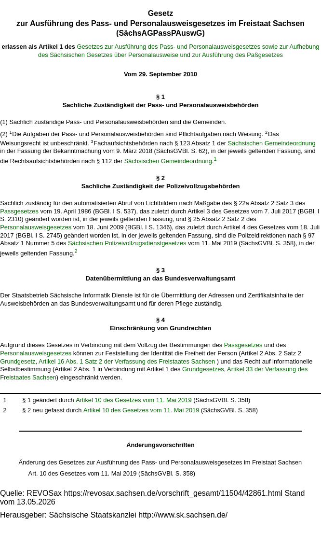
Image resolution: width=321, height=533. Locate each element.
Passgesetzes (19, 211)
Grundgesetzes (203, 369)
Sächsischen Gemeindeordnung (272, 143)
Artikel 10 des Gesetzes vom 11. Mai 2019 (133, 400)
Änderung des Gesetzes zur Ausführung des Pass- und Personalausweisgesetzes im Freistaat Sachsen (160, 462)
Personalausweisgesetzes (35, 227)
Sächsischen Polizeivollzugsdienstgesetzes (127, 243)
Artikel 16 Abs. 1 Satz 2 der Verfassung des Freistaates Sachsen (127, 361)
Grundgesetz (17, 361)
